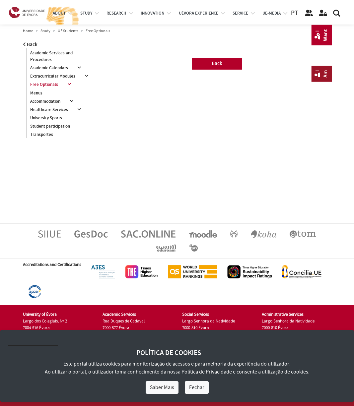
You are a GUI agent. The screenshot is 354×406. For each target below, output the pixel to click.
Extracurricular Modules (52, 76)
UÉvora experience (198, 13)
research (116, 13)
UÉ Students (68, 31)
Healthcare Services (49, 110)
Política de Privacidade (206, 372)
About (59, 13)
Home (28, 31)
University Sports (46, 118)
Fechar (196, 387)
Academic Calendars (49, 68)
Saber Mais (162, 387)
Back (30, 44)
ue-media (271, 13)
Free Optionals (44, 84)
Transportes (41, 135)
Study (45, 31)
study (86, 13)
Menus (36, 93)
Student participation (50, 126)
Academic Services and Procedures (51, 56)
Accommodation (45, 101)
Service (240, 13)
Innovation (152, 13)
